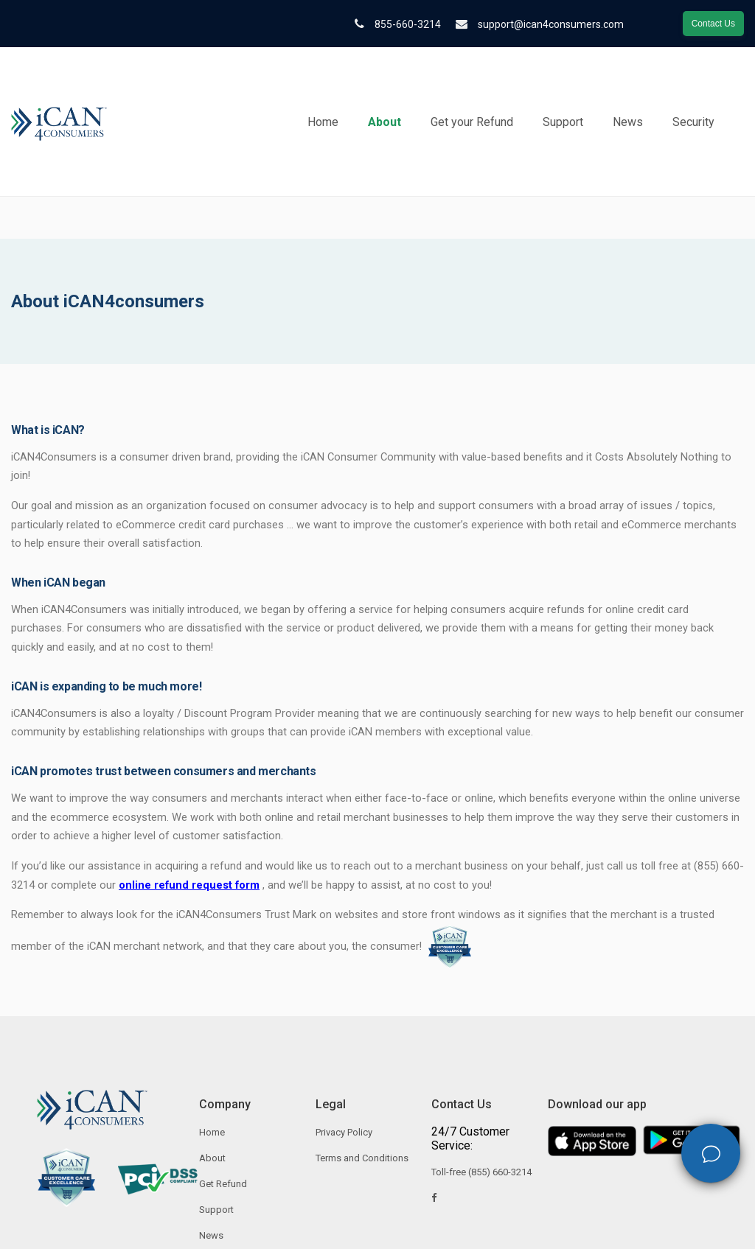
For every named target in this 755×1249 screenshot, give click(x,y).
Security (693, 122)
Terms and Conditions (362, 1158)
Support (563, 122)
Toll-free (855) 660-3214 (481, 1172)
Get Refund (223, 1183)
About (384, 122)
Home (322, 122)
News (628, 122)
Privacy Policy (344, 1132)
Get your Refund (472, 122)
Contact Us (713, 23)
